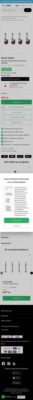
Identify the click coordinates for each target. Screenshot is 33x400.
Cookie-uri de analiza (8, 200)
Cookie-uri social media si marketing (9, 208)
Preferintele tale (9, 188)
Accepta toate (16, 220)
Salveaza (16, 226)
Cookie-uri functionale (9, 194)
